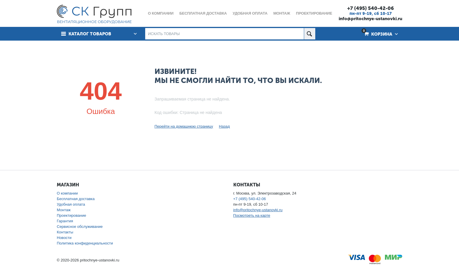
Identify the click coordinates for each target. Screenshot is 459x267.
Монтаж (64, 210)
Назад (224, 126)
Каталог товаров (89, 34)
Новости (64, 237)
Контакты (65, 232)
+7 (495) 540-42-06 (370, 8)
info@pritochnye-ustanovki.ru (370, 18)
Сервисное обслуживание (80, 226)
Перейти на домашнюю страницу (184, 126)
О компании (67, 193)
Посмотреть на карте (251, 215)
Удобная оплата (71, 204)
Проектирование (71, 215)
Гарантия (65, 221)
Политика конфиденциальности (85, 243)
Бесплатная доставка (76, 199)
